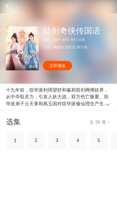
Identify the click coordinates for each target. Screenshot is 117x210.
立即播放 (57, 65)
